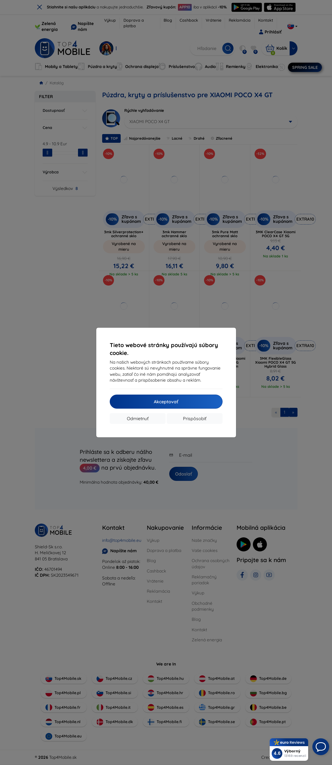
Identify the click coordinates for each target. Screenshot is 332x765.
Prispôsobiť (194, 418)
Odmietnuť (137, 418)
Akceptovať (166, 401)
